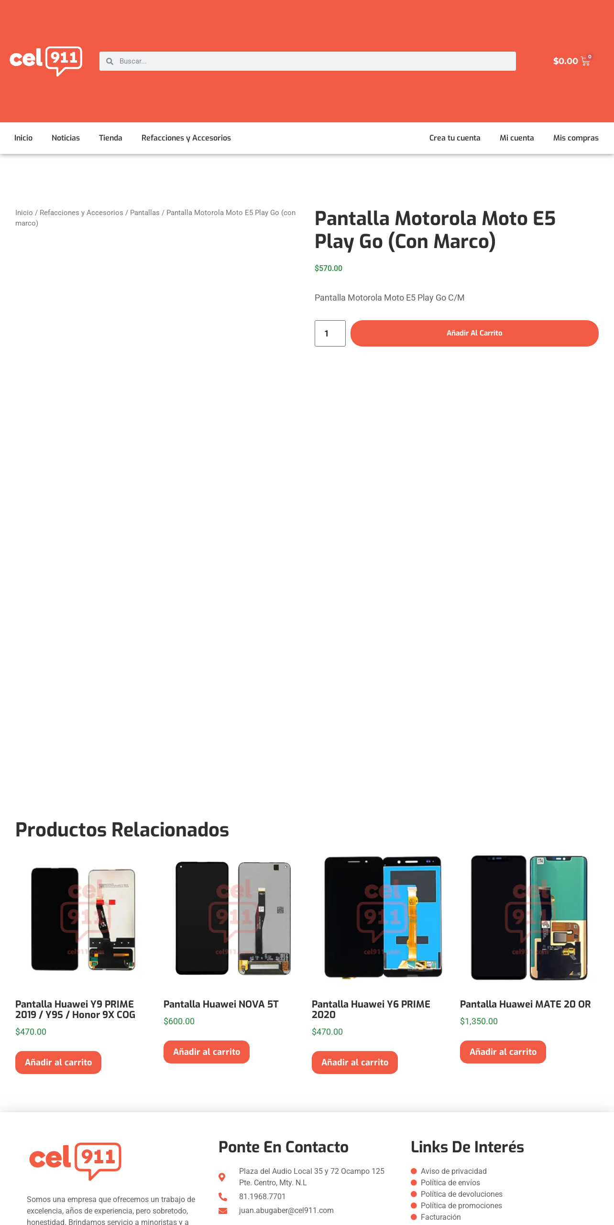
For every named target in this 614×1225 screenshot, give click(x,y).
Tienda (110, 138)
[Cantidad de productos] (330, 333)
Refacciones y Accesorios (186, 138)
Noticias (66, 138)
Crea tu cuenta (455, 138)
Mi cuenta (517, 138)
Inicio (23, 138)
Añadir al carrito (474, 333)
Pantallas (145, 212)
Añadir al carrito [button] (58, 1062)
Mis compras (576, 138)
